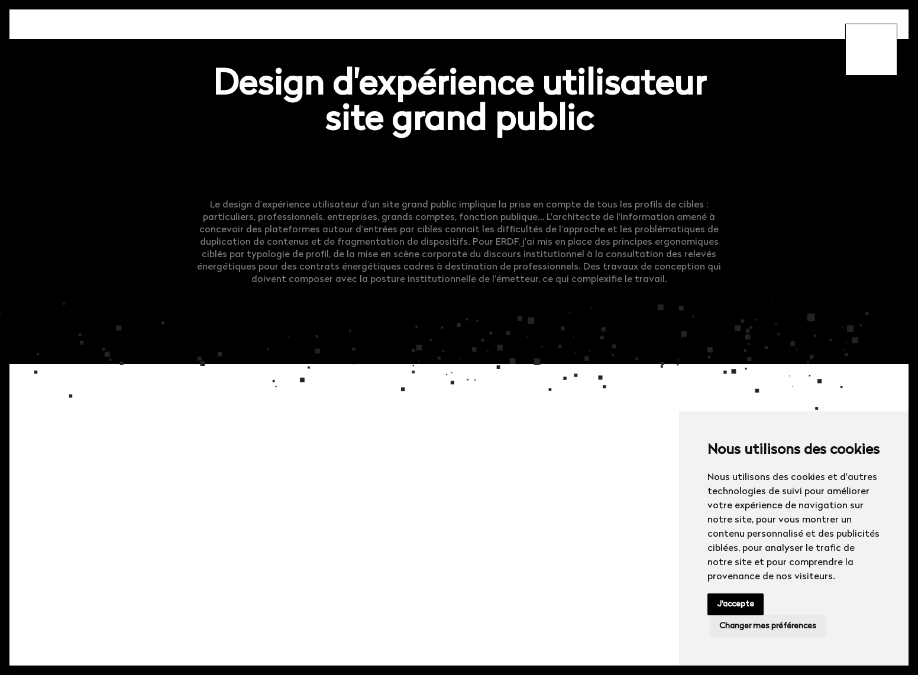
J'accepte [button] (735, 604)
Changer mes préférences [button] (767, 626)
